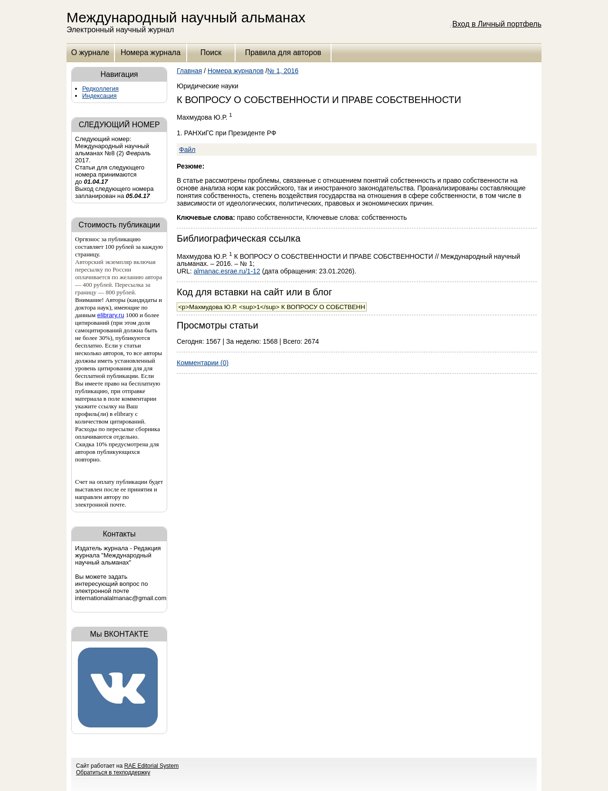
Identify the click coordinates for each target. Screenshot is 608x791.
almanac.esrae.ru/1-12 (227, 271)
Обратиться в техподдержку (113, 772)
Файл (187, 149)
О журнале (90, 52)
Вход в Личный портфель (497, 24)
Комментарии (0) (202, 363)
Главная (189, 71)
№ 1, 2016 (283, 71)
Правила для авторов (283, 52)
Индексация (99, 95)
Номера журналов (236, 71)
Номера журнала (150, 52)
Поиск (210, 52)
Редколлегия (100, 88)
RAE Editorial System (151, 766)
